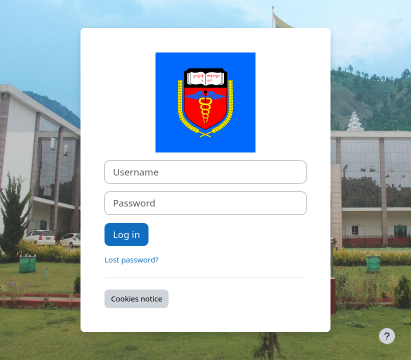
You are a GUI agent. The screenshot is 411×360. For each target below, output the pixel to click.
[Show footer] (387, 336)
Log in (126, 234)
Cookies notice (136, 299)
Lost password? (131, 259)
